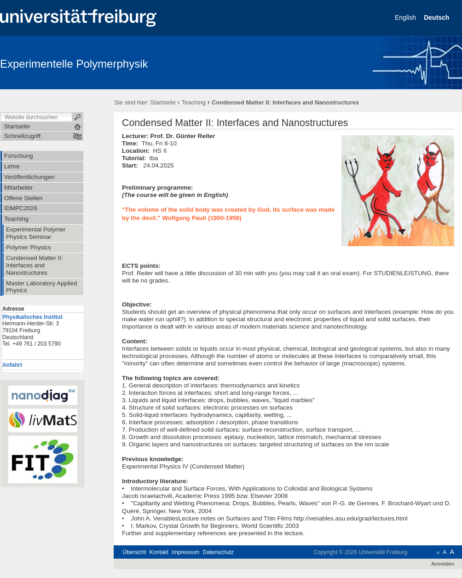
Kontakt (159, 552)
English (406, 17)
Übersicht (134, 552)
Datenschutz (218, 552)
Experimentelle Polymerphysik (74, 64)
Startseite (163, 102)
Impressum (185, 552)
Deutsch (437, 17)
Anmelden (442, 563)
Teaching (194, 102)
